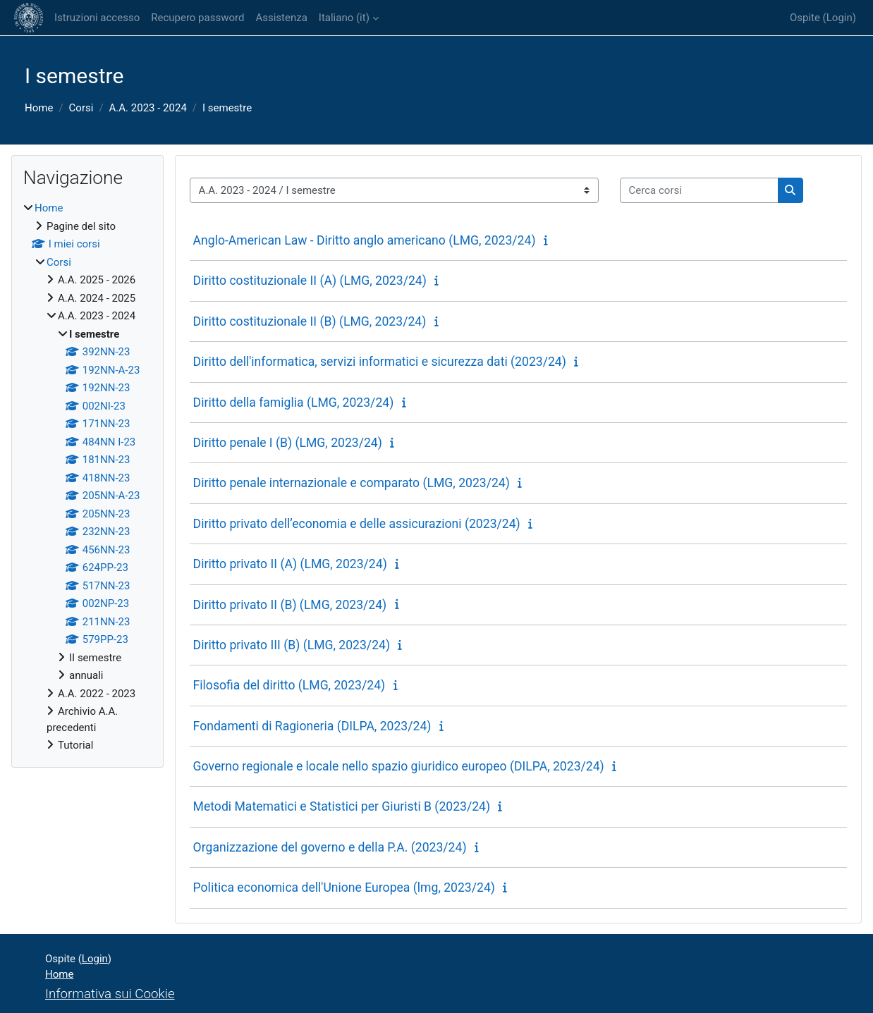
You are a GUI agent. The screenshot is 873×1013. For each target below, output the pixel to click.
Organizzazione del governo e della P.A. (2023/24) (330, 847)
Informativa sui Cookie (110, 994)
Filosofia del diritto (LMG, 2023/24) (289, 685)
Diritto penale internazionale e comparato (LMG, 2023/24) (351, 483)
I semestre (227, 108)
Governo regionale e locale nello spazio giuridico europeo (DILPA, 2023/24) (398, 766)
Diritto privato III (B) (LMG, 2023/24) (291, 645)
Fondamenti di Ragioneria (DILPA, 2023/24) (312, 726)
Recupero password (197, 17)
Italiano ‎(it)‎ (344, 17)
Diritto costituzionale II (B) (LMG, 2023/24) (310, 321)
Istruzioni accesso (97, 17)
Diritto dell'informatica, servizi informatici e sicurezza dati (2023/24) (379, 362)
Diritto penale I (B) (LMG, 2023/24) (287, 443)
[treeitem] (87, 477)
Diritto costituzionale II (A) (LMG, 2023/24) (310, 281)
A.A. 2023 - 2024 (148, 108)
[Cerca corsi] (699, 191)
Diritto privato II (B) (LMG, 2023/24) (290, 605)
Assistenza (281, 17)
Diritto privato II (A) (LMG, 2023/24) (290, 564)
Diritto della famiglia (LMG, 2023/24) (293, 402)
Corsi (81, 108)
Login (839, 17)
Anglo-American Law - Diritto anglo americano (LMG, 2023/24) (364, 240)
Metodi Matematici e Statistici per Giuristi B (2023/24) (342, 806)
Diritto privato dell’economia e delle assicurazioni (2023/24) (356, 524)
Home (39, 108)
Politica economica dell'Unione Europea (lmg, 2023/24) (344, 887)
